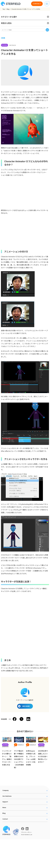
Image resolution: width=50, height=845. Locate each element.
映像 (3, 38)
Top (3, 9)
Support (5, 802)
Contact (5, 819)
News (4, 807)
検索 (47, 30)
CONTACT (37, 4)
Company (5, 790)
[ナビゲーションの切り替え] (46, 3)
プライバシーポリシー (26, 832)
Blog (8, 9)
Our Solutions (7, 796)
